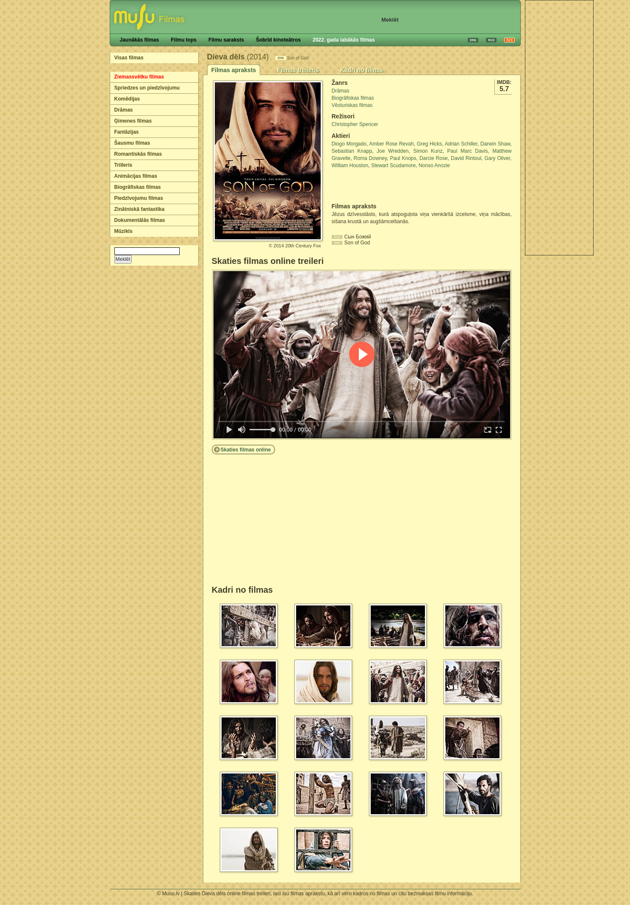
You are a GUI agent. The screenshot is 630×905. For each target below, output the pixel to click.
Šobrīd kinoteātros (278, 40)
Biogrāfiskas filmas (137, 187)
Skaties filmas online (246, 450)
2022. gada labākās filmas (344, 40)
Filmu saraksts (226, 40)
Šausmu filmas (132, 143)
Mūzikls (123, 231)
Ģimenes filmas (133, 121)
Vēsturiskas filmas (352, 105)
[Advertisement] (559, 127)
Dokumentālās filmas (139, 220)
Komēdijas (127, 99)
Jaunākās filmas (139, 40)
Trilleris (123, 165)
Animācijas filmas (135, 176)
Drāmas (123, 110)
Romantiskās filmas (138, 154)
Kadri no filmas (361, 70)
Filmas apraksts (233, 70)
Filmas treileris (298, 70)
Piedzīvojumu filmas (138, 198)
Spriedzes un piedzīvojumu (147, 88)
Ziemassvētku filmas (139, 77)
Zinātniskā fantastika (139, 209)
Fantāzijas (126, 132)
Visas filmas (129, 58)
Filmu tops (184, 40)
